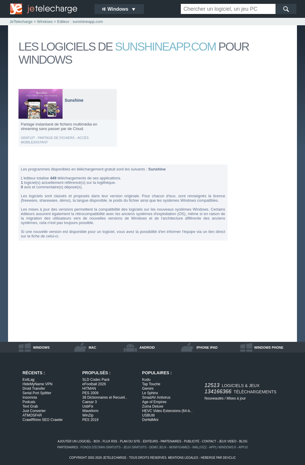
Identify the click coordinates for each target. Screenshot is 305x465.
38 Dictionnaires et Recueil (104, 397)
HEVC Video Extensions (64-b (167, 411)
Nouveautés (214, 398)
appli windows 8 (222, 447)
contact (209, 441)
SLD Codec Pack (95, 380)
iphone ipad (207, 347)
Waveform (90, 411)
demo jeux (157, 447)
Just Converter (34, 411)
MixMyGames (179, 447)
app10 (243, 447)
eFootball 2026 (94, 384)
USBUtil (148, 415)
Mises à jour (236, 398)
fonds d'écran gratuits (100, 447)
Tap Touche (151, 384)
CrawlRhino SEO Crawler (43, 420)
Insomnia (30, 397)
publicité (192, 441)
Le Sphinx (150, 393)
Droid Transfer (34, 388)
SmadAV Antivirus (156, 397)
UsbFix (87, 406)
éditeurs (150, 441)
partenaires (171, 441)
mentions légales (183, 457)
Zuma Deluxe (152, 406)
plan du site (130, 441)
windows (41, 347)
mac (92, 347)
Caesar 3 (89, 402)
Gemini (147, 388)
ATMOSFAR (32, 415)
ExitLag (29, 380)
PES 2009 (90, 393)
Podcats (29, 402)
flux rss (110, 441)
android (147, 347)
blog (243, 441)
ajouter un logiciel (74, 441)
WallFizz (199, 447)
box (97, 441)
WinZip (87, 415)
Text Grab (30, 406)
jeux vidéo (227, 441)
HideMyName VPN (38, 384)
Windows (45, 21)
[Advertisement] (263, 178)
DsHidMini (150, 420)
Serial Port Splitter (37, 393)
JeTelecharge (21, 21)
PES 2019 (90, 420)
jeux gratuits (135, 447)
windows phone (269, 347)
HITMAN (89, 388)
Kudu (146, 380)
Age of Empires (154, 402)
